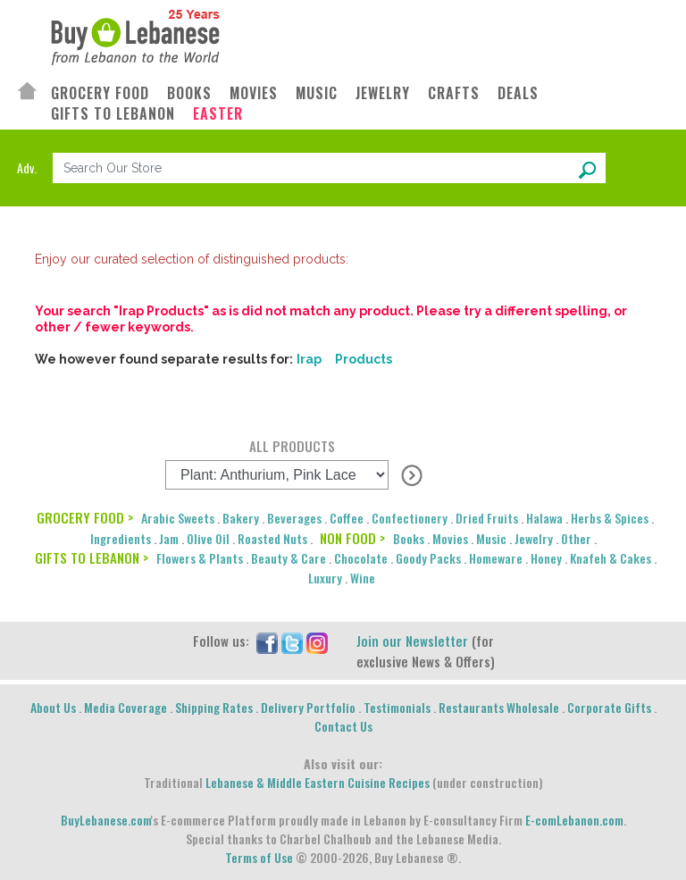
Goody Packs (428, 558)
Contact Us (343, 726)
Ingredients (120, 538)
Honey (546, 558)
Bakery (240, 517)
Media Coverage (125, 707)
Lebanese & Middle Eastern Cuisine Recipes (317, 782)
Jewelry (533, 538)
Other (576, 538)
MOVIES (254, 93)
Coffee (347, 517)
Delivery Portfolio (308, 707)
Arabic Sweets (177, 517)
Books (408, 538)
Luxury (325, 577)
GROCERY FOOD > (85, 517)
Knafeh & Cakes (610, 558)
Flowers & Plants (199, 558)
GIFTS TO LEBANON (113, 114)
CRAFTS (454, 93)
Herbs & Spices (609, 517)
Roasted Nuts (272, 538)
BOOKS (189, 93)
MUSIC (317, 93)
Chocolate (361, 558)
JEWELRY (383, 93)
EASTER (218, 114)
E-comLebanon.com (574, 819)
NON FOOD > (352, 538)
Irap (309, 359)
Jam (169, 538)
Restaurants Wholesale (499, 707)
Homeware (496, 558)
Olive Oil (208, 538)
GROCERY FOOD (100, 93)
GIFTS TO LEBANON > (91, 557)
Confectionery (410, 517)
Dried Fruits (487, 517)
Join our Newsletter (412, 640)
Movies (450, 538)
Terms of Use (259, 857)
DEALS (518, 93)
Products (363, 359)
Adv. (27, 167)
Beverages (294, 517)
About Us (53, 707)
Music (491, 538)
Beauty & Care (288, 558)
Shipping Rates (214, 707)
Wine (362, 577)
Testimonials (397, 707)
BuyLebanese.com (106, 819)
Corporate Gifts (609, 707)
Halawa (544, 517)
